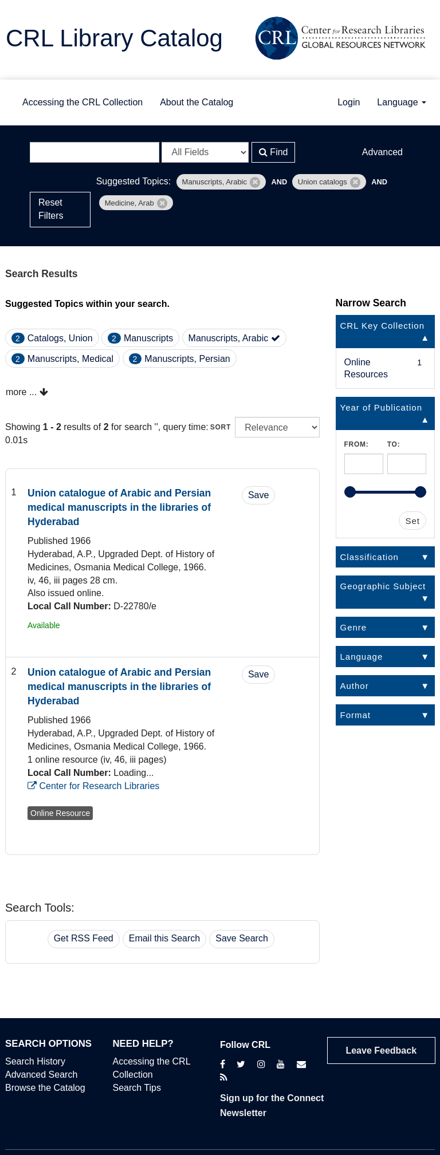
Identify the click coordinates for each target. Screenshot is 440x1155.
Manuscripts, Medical (70, 359)
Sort (220, 427)
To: (393, 444)
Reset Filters (51, 209)
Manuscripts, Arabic (234, 338)
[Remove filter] (255, 182)
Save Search (241, 938)
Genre (353, 627)
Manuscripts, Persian (187, 359)
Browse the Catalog (45, 1088)
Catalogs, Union (60, 338)
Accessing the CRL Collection (82, 102)
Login (348, 102)
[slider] (350, 492)
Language (401, 102)
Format (355, 715)
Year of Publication (381, 407)
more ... (27, 392)
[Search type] (205, 152)
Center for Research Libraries (93, 786)
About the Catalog (196, 102)
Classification (369, 557)
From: (356, 444)
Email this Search (165, 938)
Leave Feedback (381, 1050)
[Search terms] (94, 152)
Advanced (382, 152)
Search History (35, 1061)
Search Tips (137, 1088)
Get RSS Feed (83, 938)
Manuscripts (148, 338)
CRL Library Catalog (114, 38)
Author (354, 686)
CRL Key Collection (382, 325)
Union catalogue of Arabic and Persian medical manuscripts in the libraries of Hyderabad (119, 507)
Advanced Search (41, 1074)
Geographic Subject (383, 586)
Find (273, 152)
